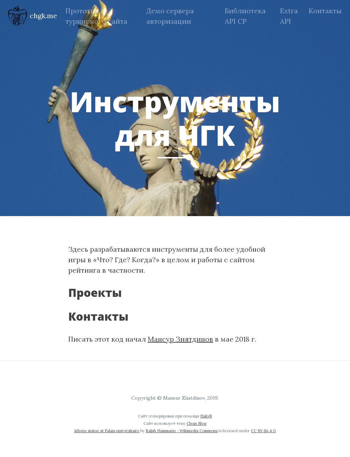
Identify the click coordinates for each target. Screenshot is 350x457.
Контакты (325, 10)
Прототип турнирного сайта (96, 16)
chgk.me (31, 16)
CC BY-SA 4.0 (263, 430)
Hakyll (206, 416)
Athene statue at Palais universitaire (106, 430)
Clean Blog (196, 423)
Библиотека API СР (245, 16)
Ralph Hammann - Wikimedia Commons (182, 430)
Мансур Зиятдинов (180, 339)
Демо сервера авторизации (170, 16)
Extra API (289, 16)
